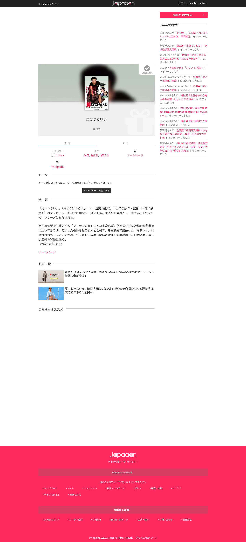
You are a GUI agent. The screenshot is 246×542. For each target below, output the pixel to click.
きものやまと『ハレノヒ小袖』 (185, 67)
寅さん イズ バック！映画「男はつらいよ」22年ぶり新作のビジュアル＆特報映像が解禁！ (109, 274)
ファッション (90, 488)
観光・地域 (156, 488)
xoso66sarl (166, 55)
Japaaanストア (51, 519)
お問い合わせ (166, 519)
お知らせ (96, 519)
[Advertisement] (96, 36)
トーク (126, 143)
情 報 (67, 143)
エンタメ (60, 155)
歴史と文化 (75, 494)
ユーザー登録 (76, 519)
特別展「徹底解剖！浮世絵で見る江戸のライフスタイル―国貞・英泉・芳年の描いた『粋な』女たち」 (184, 146)
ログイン (203, 3)
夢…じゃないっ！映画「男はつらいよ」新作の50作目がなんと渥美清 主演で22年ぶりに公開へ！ (109, 290)
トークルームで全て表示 (97, 190)
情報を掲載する (182, 15)
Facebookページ (119, 519)
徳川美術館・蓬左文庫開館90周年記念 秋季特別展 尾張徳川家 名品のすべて (183, 111)
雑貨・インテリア (116, 488)
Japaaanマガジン (48, 3)
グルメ (138, 488)
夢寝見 (163, 33)
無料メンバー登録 (187, 3)
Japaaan (123, 3)
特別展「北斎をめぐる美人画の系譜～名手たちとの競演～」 (183, 56)
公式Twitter (143, 519)
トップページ (50, 488)
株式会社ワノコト (149, 537)
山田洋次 (104, 155)
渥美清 (94, 155)
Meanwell (165, 95)
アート (70, 488)
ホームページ (135, 155)
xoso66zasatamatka (171, 77)
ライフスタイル (52, 494)
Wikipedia (57, 167)
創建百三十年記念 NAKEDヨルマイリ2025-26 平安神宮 (183, 34)
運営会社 (187, 519)
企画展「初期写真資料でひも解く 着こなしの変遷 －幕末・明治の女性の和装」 (184, 133)
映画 (86, 155)
